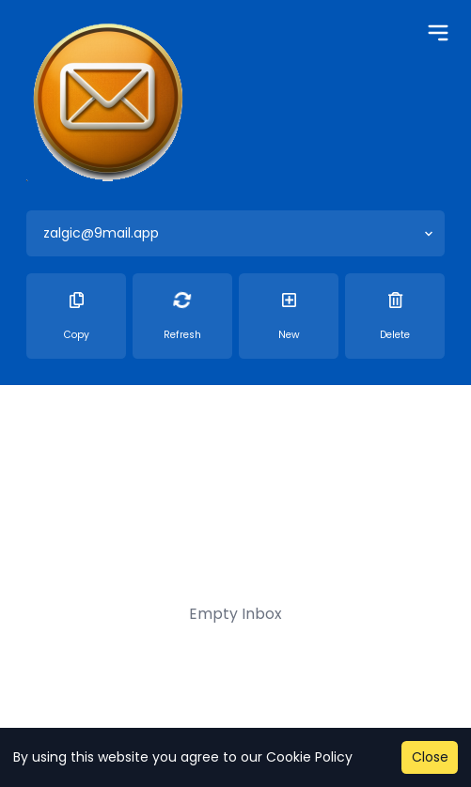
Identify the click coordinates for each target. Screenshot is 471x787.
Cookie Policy (309, 757)
